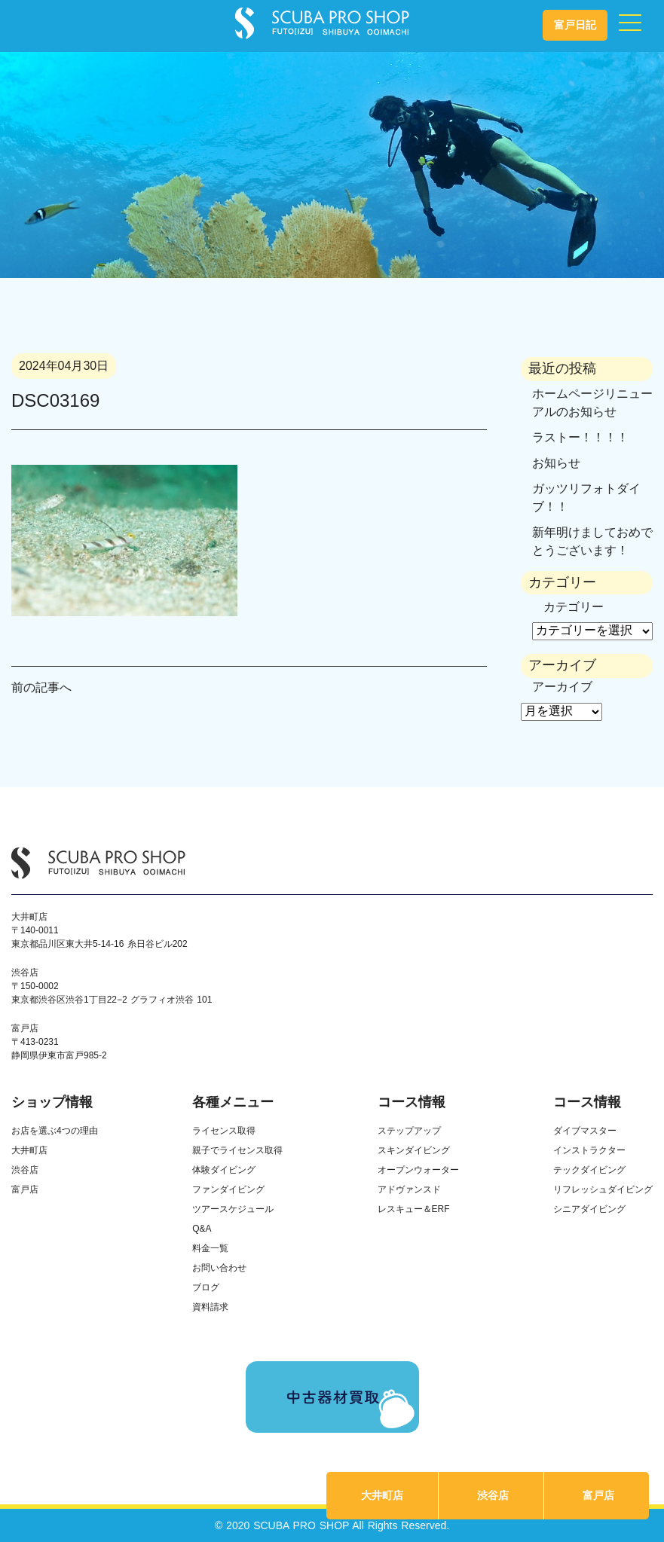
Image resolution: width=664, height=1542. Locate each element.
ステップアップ (409, 1130)
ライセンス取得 (224, 1130)
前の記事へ (41, 687)
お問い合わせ (219, 1268)
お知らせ (556, 462)
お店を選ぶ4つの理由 (54, 1130)
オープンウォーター (418, 1170)
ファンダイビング (228, 1189)
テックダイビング (589, 1170)
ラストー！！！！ (580, 437)
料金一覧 (210, 1248)
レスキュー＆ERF (414, 1209)
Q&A (201, 1228)
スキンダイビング (414, 1150)
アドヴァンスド (409, 1189)
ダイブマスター (585, 1130)
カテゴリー (573, 606)
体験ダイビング (224, 1170)
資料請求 (210, 1307)
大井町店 (382, 1495)
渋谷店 (493, 1495)
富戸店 (598, 1495)
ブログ (205, 1287)
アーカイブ (562, 686)
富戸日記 (575, 25)
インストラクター (589, 1150)
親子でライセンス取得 (237, 1150)
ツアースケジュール (233, 1209)
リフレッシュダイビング (603, 1189)
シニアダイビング (589, 1209)
